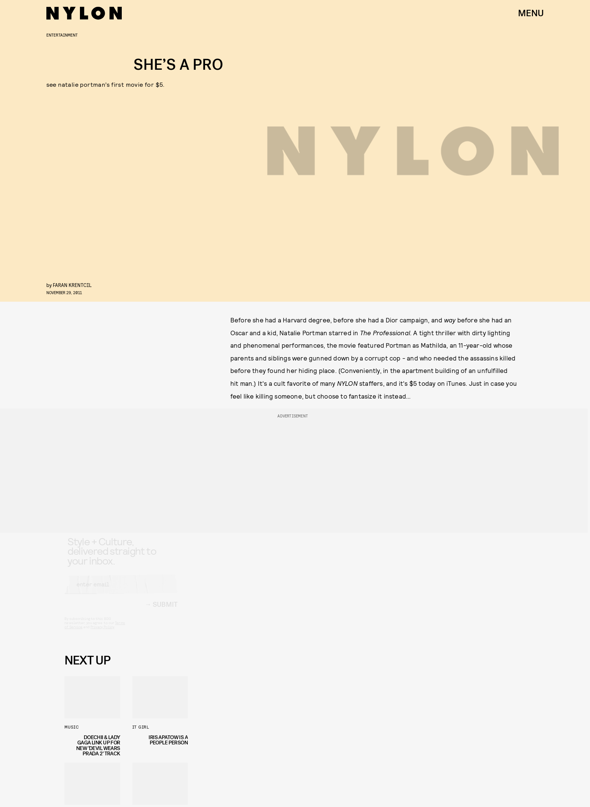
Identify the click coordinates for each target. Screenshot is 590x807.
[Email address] (121, 591)
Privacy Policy (102, 633)
